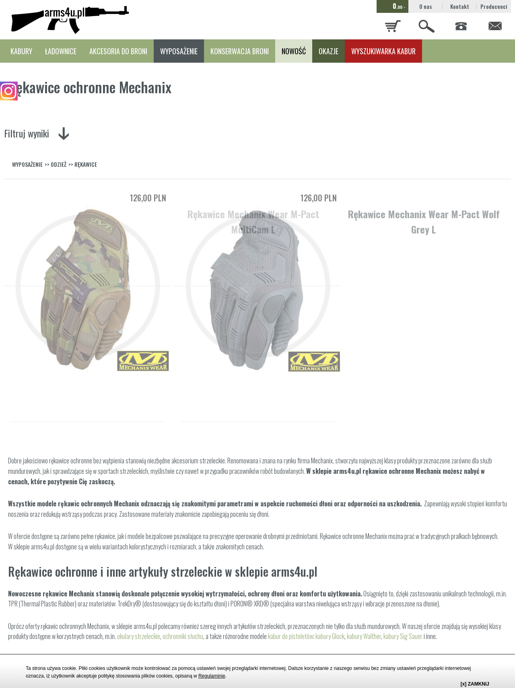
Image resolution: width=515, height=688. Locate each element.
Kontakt (459, 6)
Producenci (493, 6)
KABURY (21, 51)
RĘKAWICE (85, 164)
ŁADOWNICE (60, 51)
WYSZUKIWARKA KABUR (383, 51)
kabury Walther (364, 636)
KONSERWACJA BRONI (239, 51)
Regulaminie (211, 676)
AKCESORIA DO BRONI (118, 51)
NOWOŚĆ (294, 51)
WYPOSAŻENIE (179, 51)
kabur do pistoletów (290, 636)
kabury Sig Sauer (402, 636)
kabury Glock (329, 636)
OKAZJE (328, 51)
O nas (425, 6)
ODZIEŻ (58, 164)
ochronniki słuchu (183, 636)
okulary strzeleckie (138, 636)
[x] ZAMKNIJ (475, 684)
